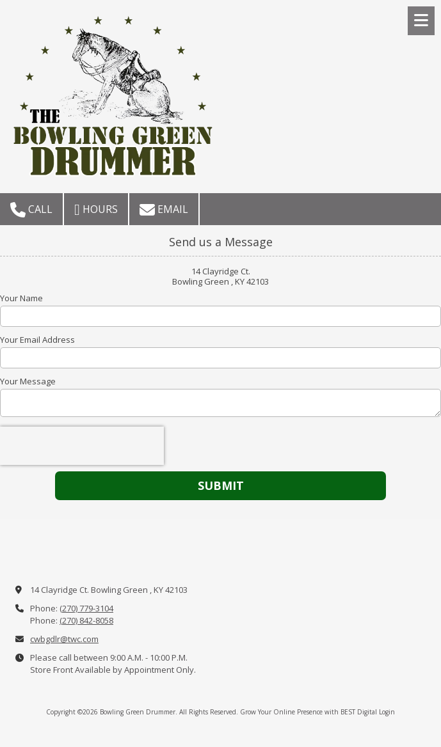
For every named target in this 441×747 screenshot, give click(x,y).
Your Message (28, 381)
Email (164, 209)
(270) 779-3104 (86, 608)
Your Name (21, 298)
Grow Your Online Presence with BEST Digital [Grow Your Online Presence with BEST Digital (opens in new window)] (308, 711)
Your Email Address (37, 339)
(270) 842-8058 (86, 620)
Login (387, 711)
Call (31, 209)
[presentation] (82, 446)
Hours (96, 209)
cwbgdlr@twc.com (64, 639)
